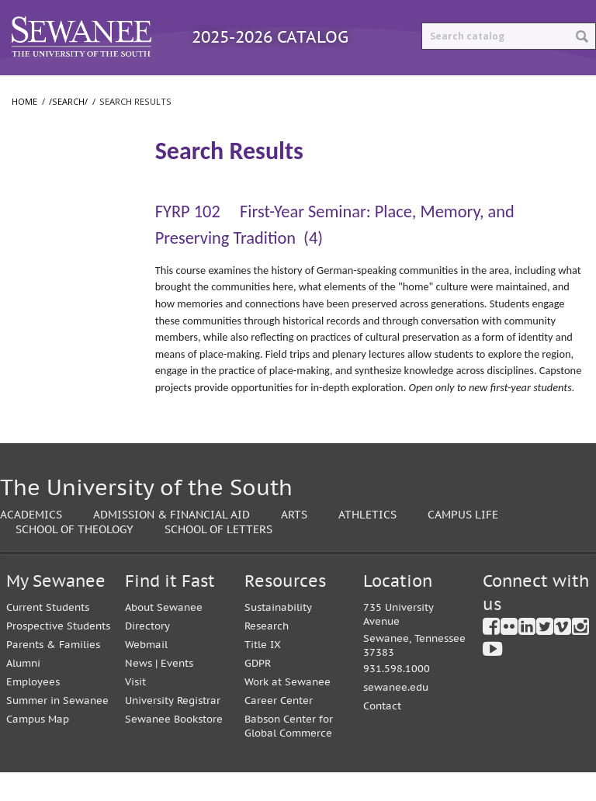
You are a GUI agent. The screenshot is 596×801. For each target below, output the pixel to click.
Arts (294, 543)
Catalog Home (57, 88)
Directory (147, 654)
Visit (135, 710)
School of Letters (57, 312)
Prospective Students (58, 654)
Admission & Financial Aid (171, 543)
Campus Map (37, 747)
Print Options (520, 88)
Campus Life (463, 543)
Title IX (262, 673)
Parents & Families (53, 673)
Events (177, 692)
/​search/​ (38, 176)
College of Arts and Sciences (56, 273)
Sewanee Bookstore (174, 747)
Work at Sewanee (287, 710)
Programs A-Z (170, 88)
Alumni (23, 692)
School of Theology (62, 343)
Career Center (278, 729)
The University (51, 234)
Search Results (56, 201)
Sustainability (278, 636)
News (138, 692)
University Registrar (172, 729)
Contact (382, 734)
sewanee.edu (395, 716)
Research (266, 654)
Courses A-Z (275, 88)
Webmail (146, 673)
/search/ (68, 130)
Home (24, 130)
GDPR (257, 692)
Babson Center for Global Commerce (288, 754)
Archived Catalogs (395, 88)
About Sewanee (164, 636)
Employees (33, 710)
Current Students (47, 636)
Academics (31, 543)
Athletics (367, 543)
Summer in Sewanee (57, 729)
